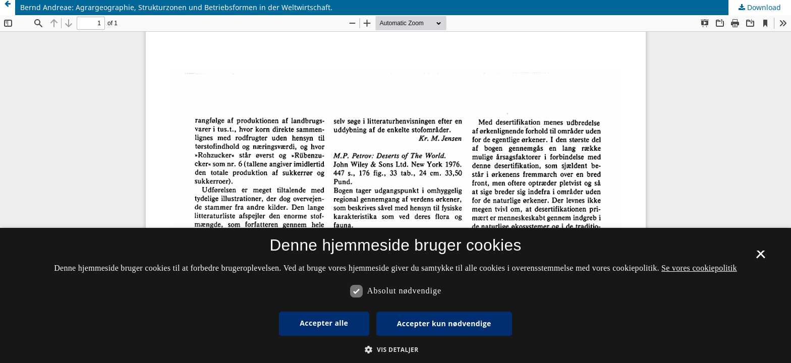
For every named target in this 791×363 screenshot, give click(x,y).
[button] (395, 349)
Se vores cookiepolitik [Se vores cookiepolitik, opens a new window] (699, 268)
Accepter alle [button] (324, 323)
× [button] (760, 258)
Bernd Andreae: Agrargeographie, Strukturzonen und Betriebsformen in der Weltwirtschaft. (176, 7)
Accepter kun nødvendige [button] (444, 323)
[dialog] (395, 295)
